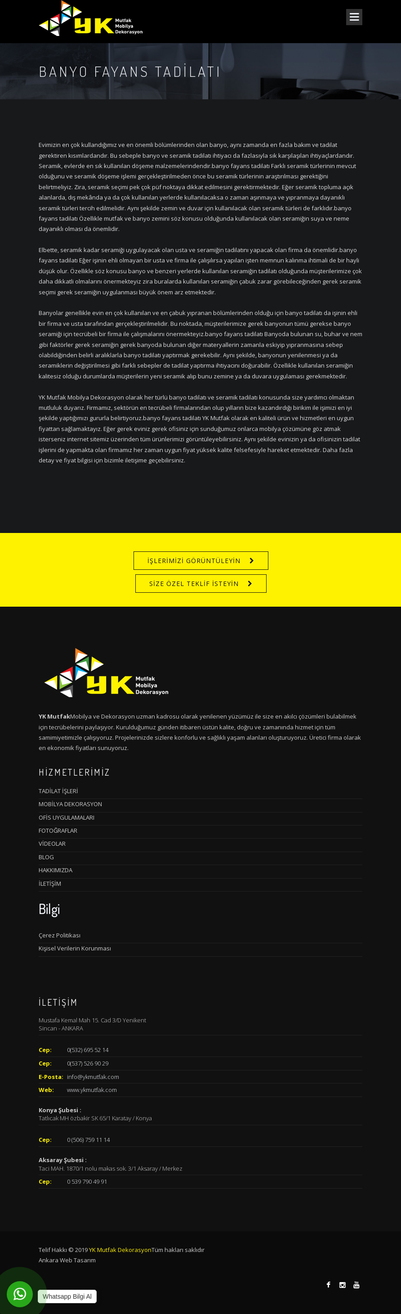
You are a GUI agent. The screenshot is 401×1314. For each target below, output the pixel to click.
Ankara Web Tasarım (67, 1260)
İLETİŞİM (50, 883)
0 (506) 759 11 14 (88, 1140)
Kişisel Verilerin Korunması (75, 948)
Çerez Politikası (59, 935)
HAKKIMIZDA (55, 870)
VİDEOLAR (52, 843)
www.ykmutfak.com (92, 1090)
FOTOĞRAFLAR (58, 830)
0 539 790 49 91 (87, 1181)
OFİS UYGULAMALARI (66, 817)
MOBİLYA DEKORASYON (70, 804)
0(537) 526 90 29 (87, 1063)
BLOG (46, 857)
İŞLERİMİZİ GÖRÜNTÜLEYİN (194, 560)
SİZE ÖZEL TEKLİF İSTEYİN (194, 583)
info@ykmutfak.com (93, 1077)
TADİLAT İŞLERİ (58, 791)
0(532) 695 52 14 (87, 1050)
